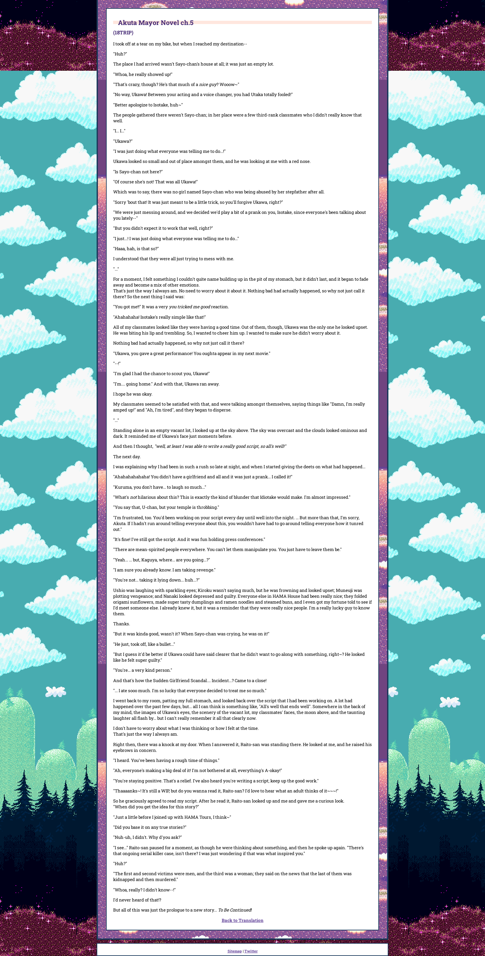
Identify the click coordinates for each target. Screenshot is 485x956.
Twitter (251, 951)
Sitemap (235, 951)
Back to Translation (243, 920)
